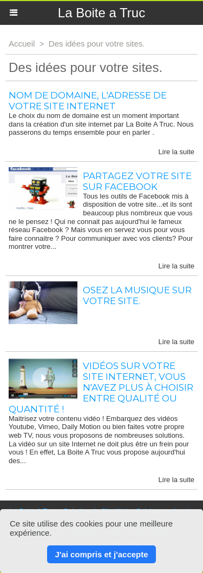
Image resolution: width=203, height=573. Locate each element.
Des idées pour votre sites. (97, 43)
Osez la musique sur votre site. (137, 295)
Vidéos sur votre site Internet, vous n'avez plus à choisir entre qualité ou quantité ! (101, 387)
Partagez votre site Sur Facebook (137, 181)
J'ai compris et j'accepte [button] (101, 554)
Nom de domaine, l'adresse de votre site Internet (88, 100)
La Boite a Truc (101, 12)
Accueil (22, 43)
